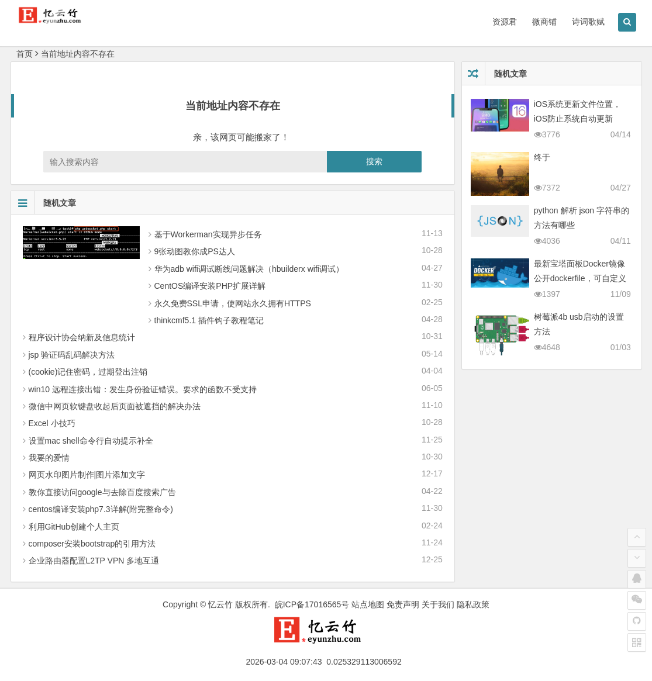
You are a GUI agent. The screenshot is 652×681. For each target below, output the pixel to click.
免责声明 (403, 604)
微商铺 (544, 21)
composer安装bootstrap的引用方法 (92, 543)
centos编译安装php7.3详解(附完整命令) (101, 509)
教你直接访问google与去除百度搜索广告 (102, 492)
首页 (24, 53)
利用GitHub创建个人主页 (74, 526)
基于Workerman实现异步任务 (208, 234)
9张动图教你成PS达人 (194, 251)
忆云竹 (220, 604)
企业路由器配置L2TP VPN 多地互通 (94, 560)
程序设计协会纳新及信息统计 (82, 337)
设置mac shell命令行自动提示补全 (91, 440)
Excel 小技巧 (52, 423)
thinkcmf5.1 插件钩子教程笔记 (209, 320)
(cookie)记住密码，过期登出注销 (88, 371)
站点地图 (367, 604)
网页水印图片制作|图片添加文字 (87, 474)
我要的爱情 (49, 457)
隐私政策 (473, 604)
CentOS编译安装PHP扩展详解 (210, 286)
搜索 (374, 161)
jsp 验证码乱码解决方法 (72, 354)
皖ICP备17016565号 (312, 604)
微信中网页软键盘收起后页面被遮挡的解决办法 (115, 406)
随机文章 (43, 203)
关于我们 (438, 604)
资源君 (504, 21)
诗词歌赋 (588, 21)
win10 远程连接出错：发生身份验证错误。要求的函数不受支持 (143, 389)
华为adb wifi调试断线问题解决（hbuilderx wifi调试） (249, 269)
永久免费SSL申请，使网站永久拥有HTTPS (232, 303)
